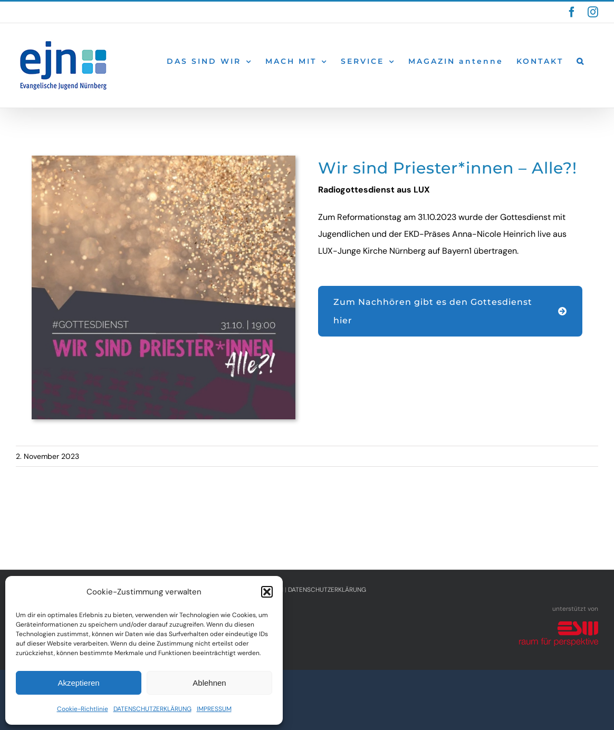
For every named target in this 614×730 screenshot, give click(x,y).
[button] (267, 592)
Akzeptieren (78, 682)
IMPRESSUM (214, 709)
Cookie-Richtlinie (82, 709)
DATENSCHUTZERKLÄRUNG (152, 709)
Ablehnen (209, 682)
